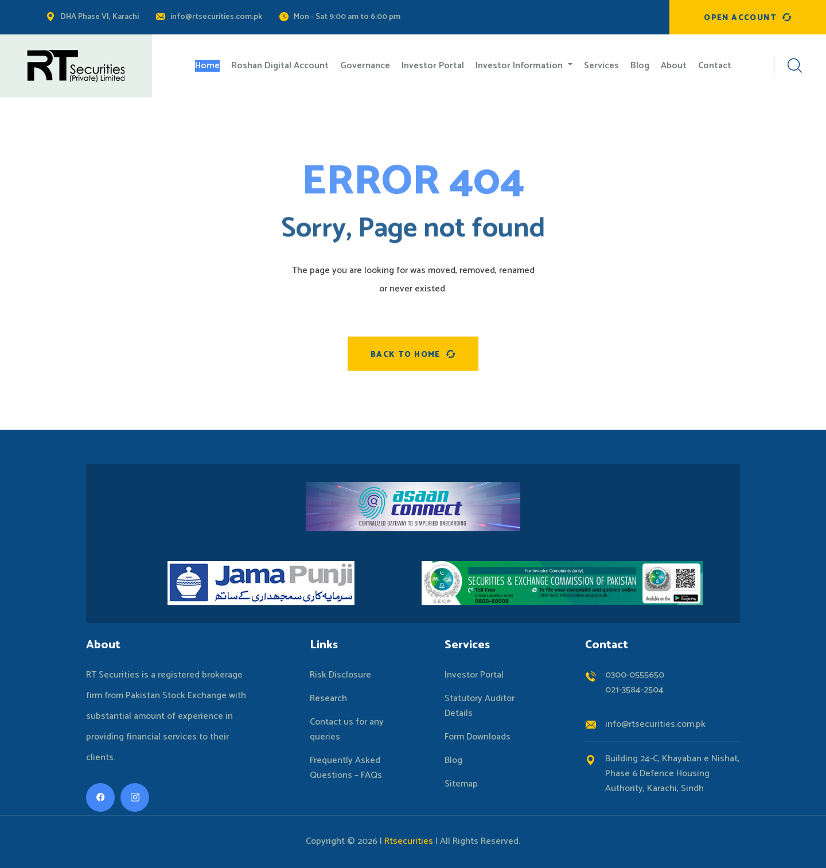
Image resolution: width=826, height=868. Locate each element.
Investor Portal (474, 675)
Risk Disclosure (340, 675)
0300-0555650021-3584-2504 (634, 682)
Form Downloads (478, 737)
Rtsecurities (408, 841)
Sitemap (461, 784)
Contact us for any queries (347, 730)
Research (328, 698)
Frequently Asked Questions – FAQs (346, 768)
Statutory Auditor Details (480, 706)
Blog (453, 760)
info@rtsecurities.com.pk (216, 17)
